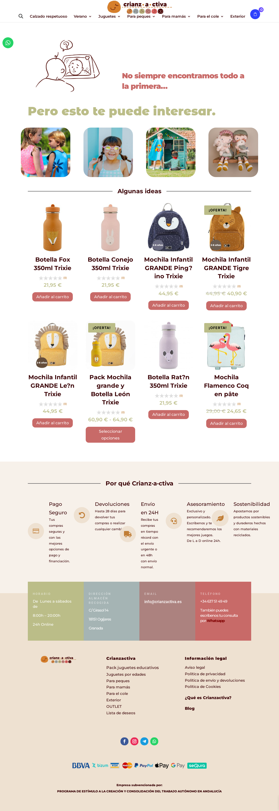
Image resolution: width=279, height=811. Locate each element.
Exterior (237, 17)
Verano (80, 17)
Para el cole (208, 17)
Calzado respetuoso (48, 17)
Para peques (139, 17)
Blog (190, 708)
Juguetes (107, 17)
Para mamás (174, 17)
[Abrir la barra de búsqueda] (20, 16)
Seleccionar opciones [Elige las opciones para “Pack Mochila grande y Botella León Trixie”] (110, 434)
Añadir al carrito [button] (52, 296)
